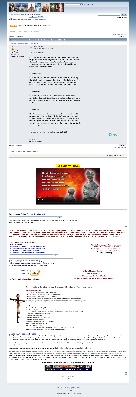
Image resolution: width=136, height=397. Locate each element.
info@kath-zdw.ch (17, 345)
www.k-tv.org (25, 272)
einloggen (28, 14)
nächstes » (124, 34)
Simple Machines (75, 387)
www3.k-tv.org (25, 270)
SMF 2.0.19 (60, 387)
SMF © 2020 (67, 387)
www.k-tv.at (25, 273)
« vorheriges (116, 34)
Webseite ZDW (88, 4)
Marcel (14, 47)
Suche (12, 214)
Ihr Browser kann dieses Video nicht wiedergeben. (68, 186)
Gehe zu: (110, 156)
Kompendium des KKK (45, 132)
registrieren (37, 14)
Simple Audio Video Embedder (69, 389)
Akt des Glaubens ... (39, 46)
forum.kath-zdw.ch (83, 348)
